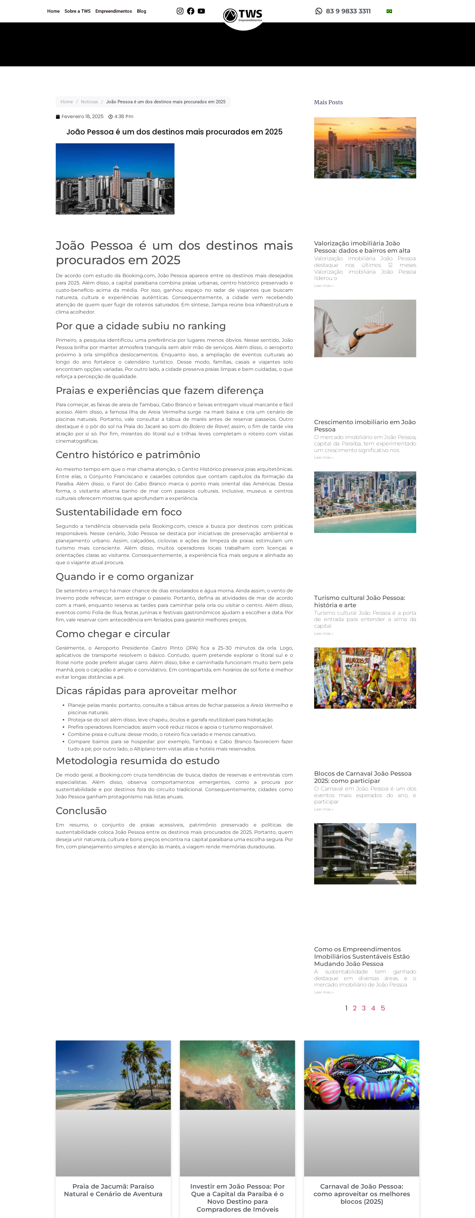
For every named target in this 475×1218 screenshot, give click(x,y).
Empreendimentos (113, 11)
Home (53, 11)
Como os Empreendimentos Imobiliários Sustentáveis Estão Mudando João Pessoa (362, 956)
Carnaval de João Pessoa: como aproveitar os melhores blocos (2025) (362, 1194)
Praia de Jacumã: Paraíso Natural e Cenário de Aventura (113, 1190)
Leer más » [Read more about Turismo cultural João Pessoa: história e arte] (324, 633)
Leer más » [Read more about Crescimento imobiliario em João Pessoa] (324, 457)
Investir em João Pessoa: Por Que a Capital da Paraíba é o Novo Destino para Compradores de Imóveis (237, 1198)
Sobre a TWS (78, 11)
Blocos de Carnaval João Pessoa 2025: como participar (363, 777)
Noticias (89, 102)
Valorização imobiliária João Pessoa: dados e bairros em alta (362, 247)
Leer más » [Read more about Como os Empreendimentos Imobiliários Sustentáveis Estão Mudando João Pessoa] (324, 992)
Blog (141, 11)
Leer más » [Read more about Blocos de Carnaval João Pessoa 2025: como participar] (324, 809)
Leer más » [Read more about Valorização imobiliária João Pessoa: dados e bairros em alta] (324, 285)
